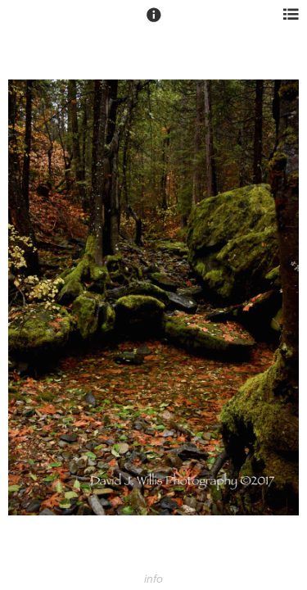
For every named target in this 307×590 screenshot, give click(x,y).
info (153, 579)
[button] (154, 22)
